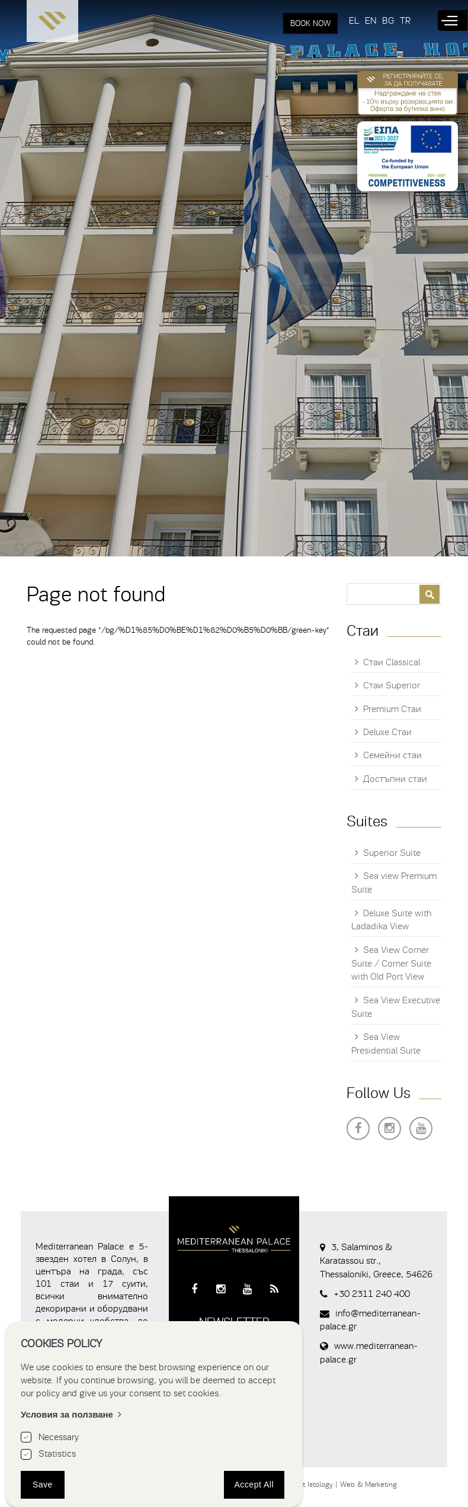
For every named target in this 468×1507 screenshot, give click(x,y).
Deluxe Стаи (387, 732)
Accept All (254, 1484)
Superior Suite (392, 853)
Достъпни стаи (395, 779)
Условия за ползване (67, 1414)
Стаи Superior (391, 685)
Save (43, 1484)
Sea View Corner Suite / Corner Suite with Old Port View (391, 964)
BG (388, 20)
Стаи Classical (391, 662)
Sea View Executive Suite (395, 1007)
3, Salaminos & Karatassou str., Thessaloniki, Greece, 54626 (376, 1261)
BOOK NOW (310, 23)
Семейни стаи (392, 755)
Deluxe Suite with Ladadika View (391, 920)
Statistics (57, 1453)
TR (405, 20)
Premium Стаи (392, 709)
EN (370, 20)
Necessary (59, 1437)
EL (354, 20)
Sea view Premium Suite (394, 883)
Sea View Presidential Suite (386, 1044)
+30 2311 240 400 (372, 1294)
